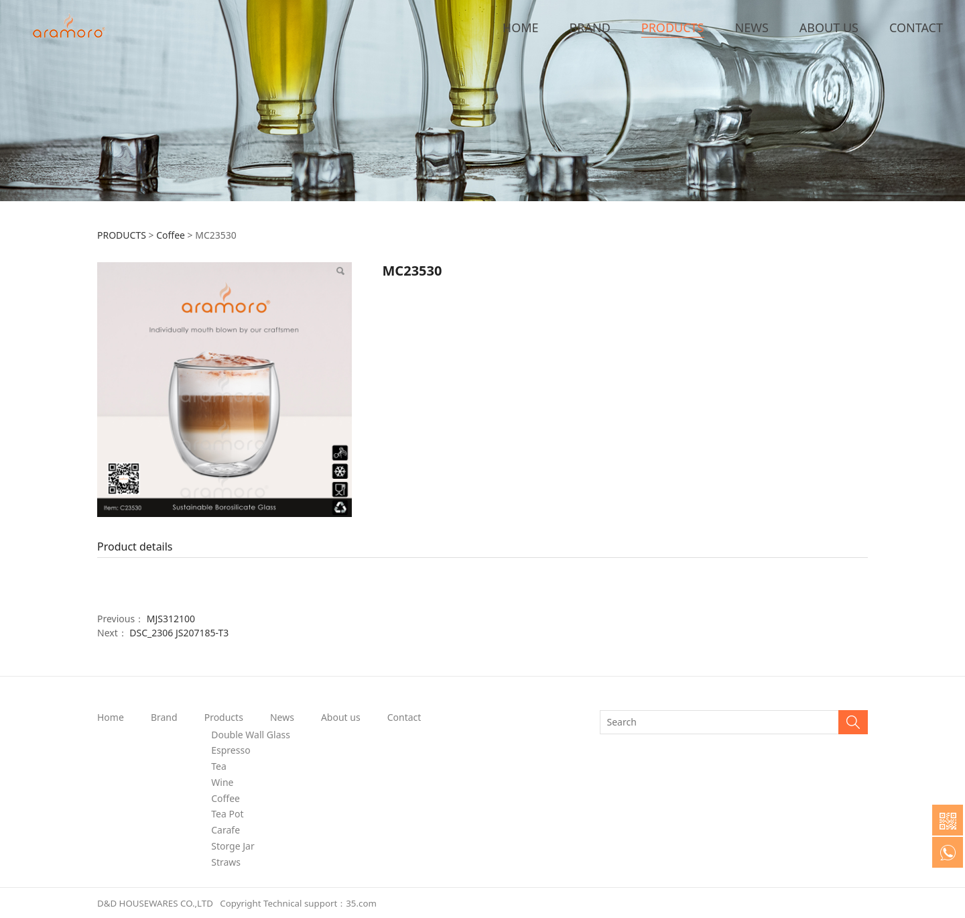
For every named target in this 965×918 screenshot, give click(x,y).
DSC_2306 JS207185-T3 (179, 632)
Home (110, 717)
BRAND (590, 27)
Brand (164, 717)
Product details (135, 546)
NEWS (752, 27)
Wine (222, 782)
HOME (521, 27)
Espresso (230, 750)
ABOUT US (828, 27)
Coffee (170, 235)
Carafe (225, 829)
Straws (226, 862)
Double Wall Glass (250, 734)
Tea (219, 766)
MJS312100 (171, 618)
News (282, 717)
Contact (404, 717)
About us (341, 717)
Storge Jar (232, 846)
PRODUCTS (672, 27)
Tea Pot (227, 813)
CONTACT (916, 27)
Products (223, 717)
